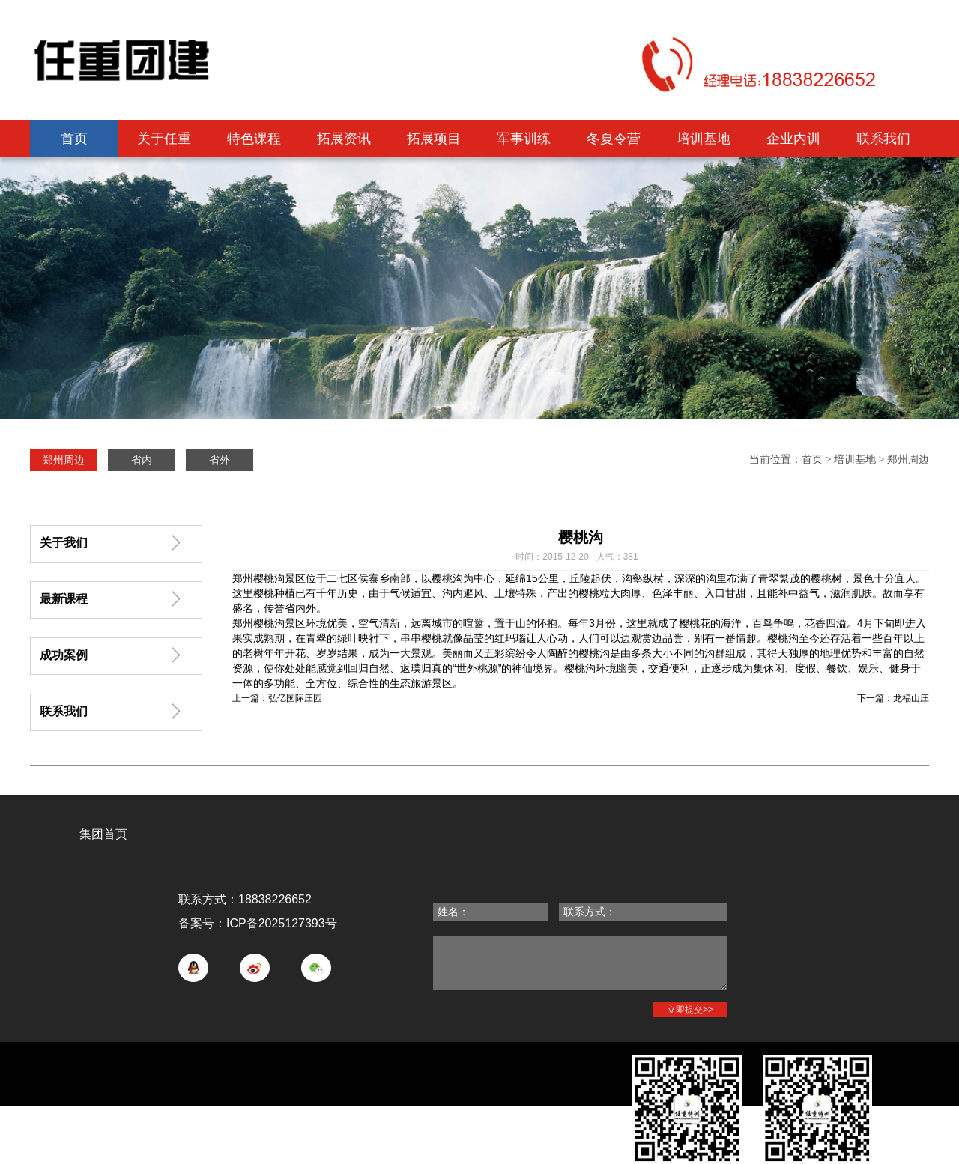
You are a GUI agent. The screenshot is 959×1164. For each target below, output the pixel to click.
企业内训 (793, 138)
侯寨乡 (374, 578)
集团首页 (103, 834)
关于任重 (164, 138)
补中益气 (799, 593)
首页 (74, 138)
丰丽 (683, 593)
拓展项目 (434, 138)
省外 (219, 460)
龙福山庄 (911, 698)
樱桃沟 (269, 578)
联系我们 (883, 138)
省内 (141, 460)
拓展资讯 (344, 138)
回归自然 (369, 668)
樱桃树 (826, 578)
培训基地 (703, 138)
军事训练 (524, 138)
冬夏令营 (614, 138)
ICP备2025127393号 (281, 923)
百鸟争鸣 (773, 623)
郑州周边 (908, 459)
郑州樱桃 (253, 623)
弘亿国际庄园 (295, 698)
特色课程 (254, 138)
